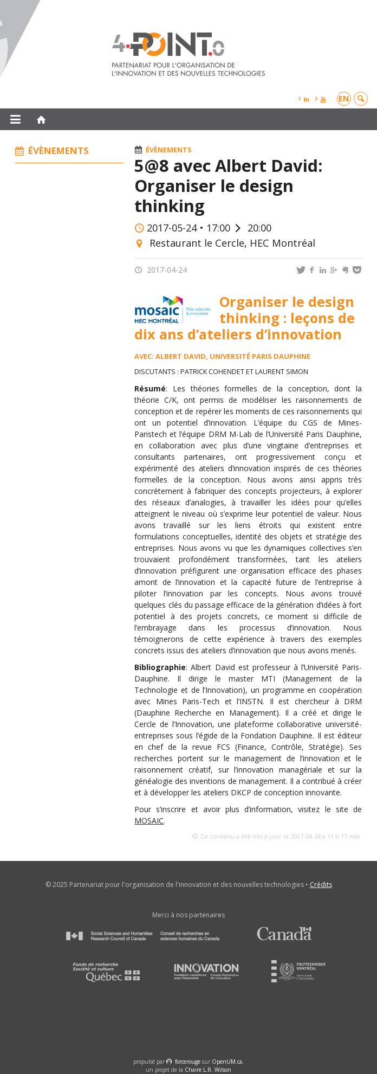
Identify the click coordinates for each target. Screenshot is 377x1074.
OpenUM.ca (227, 1061)
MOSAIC (149, 820)
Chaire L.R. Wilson (208, 1069)
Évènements (168, 150)
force (187, 1061)
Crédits (321, 884)
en (344, 98)
